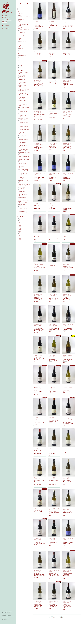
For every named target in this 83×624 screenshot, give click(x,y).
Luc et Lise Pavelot (23, 180)
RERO (20, 193)
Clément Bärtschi (22, 98)
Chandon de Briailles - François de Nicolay (23, 90)
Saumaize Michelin (23, 202)
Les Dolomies (21, 177)
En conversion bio (22, 58)
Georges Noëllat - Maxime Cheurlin (22, 147)
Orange (20, 48)
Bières (20, 15)
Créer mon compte (7, 27)
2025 (19, 239)
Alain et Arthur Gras (23, 72)
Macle (20, 181)
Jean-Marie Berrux (23, 162)
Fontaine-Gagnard (23, 139)
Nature (20, 61)
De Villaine (21, 108)
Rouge (20, 51)
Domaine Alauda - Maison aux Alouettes (22, 112)
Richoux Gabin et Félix (23, 194)
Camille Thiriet (22, 87)
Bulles (20, 46)
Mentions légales (6, 615)
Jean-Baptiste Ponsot (23, 155)
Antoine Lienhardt (23, 76)
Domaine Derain (22, 119)
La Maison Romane (23, 169)
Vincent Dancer (22, 210)
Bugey (20, 31)
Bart (19, 81)
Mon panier (6, 28)
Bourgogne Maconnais (23, 29)
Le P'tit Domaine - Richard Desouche (22, 175)
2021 (19, 234)
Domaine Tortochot (23, 130)
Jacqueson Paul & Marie (24, 152)
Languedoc (21, 35)
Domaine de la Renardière (21, 116)
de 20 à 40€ (21, 66)
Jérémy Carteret (22, 163)
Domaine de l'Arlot (23, 118)
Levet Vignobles (22, 178)
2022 (19, 235)
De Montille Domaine (23, 107)
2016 (19, 226)
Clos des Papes (22, 100)
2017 (19, 228)
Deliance (20, 105)
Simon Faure (21, 204)
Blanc (20, 45)
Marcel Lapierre (22, 183)
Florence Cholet (22, 135)
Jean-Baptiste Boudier (23, 153)
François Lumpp (22, 142)
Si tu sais (20, 205)
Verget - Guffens (22, 208)
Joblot (20, 167)
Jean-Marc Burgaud (23, 158)
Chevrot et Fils (22, 93)
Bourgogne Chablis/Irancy (20, 20)
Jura (19, 34)
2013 (19, 224)
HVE (19, 59)
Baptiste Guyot (22, 79)
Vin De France (22, 41)
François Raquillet (22, 143)
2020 (19, 232)
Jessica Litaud (22, 165)
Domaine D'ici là (22, 128)
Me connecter (6, 25)
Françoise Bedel (22, 141)
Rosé (19, 49)
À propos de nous (6, 19)
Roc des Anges (22, 197)
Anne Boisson (21, 75)
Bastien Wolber (22, 82)
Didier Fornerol (22, 110)
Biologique (21, 56)
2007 (19, 219)
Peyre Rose (21, 188)
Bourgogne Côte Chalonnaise (22, 22)
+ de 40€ (20, 68)
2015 (19, 225)
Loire (20, 36)
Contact (4, 21)
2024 (19, 238)
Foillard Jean (21, 138)
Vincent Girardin (22, 211)
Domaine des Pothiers (23, 122)
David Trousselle (22, 104)
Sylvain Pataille (22, 207)
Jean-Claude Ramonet (23, 156)
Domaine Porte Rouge (23, 129)
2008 (20, 221)
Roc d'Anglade (22, 195)
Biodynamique (22, 55)
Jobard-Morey (22, 166)
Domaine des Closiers (23, 121)
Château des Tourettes (23, 92)
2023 (19, 237)
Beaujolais (21, 13)
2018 (19, 229)
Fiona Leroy (21, 133)
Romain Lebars (22, 198)
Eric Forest (21, 132)
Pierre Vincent (22, 191)
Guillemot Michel (22, 150)
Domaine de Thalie (23, 126)
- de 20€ (20, 65)
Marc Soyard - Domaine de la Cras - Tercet (23, 185)
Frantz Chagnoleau (23, 145)
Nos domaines (6, 17)
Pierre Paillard (22, 190)
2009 (19, 222)
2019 (19, 231)
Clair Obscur (21, 97)
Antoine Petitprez (22, 78)
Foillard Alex (21, 136)
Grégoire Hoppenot (23, 149)
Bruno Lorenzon (22, 83)
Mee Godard (21, 187)
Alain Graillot (21, 73)
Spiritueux (21, 39)
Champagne (21, 32)
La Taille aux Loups (23, 173)
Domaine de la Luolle (23, 114)
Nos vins (4, 15)
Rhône (20, 38)
